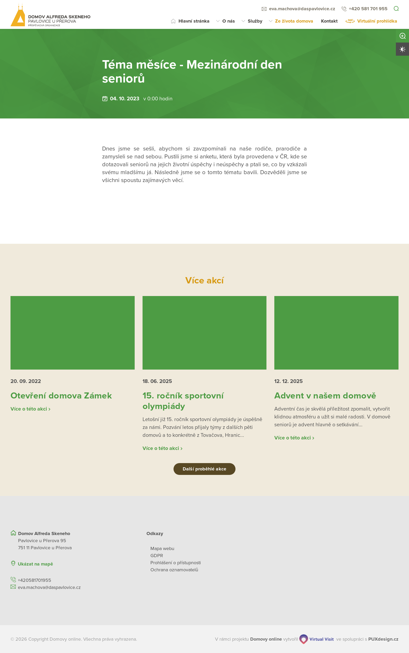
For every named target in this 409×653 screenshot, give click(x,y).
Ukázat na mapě (35, 564)
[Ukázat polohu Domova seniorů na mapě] (112, 563)
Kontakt (329, 21)
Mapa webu (162, 548)
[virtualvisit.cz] (316, 639)
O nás (228, 21)
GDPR (156, 555)
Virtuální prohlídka (377, 21)
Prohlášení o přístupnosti (175, 562)
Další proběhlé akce (204, 468)
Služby (255, 21)
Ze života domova (294, 21)
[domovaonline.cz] (266, 638)
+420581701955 (34, 580)
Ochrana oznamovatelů (174, 569)
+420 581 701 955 (368, 9)
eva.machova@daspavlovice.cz (302, 9)
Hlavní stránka (194, 21)
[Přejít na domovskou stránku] (50, 14)
